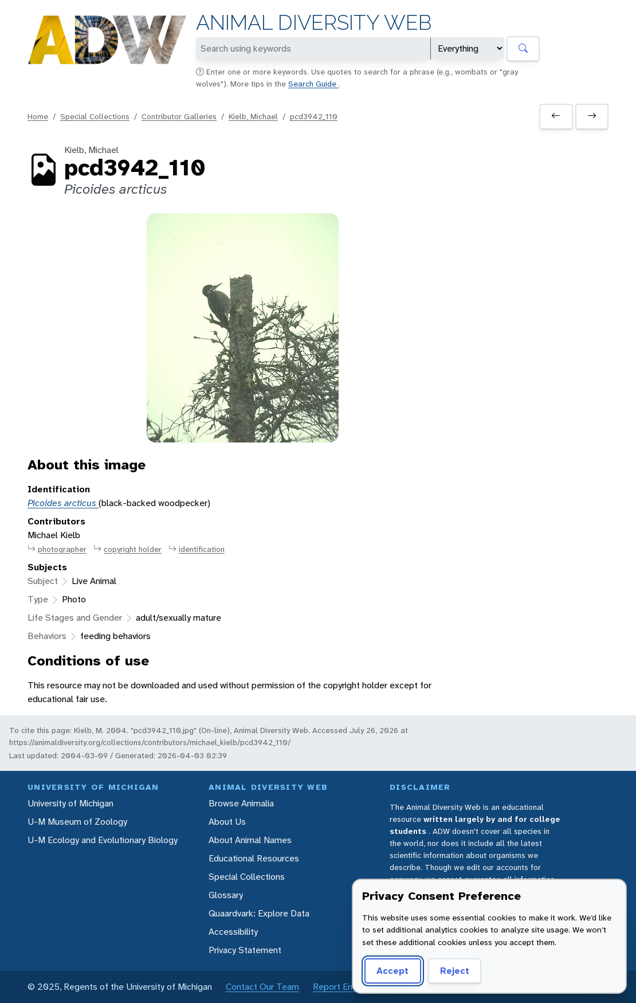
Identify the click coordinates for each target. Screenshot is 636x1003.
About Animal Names (250, 840)
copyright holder (127, 549)
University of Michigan (70, 803)
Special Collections (94, 116)
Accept (392, 971)
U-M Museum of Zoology (77, 822)
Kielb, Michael (253, 116)
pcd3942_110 (313, 116)
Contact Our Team (262, 987)
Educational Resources (254, 858)
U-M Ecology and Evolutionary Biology (103, 840)
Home (38, 116)
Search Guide (313, 84)
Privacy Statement (245, 950)
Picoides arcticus (63, 503)
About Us (227, 822)
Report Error (337, 987)
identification (196, 549)
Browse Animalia (241, 803)
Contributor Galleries (179, 116)
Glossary (226, 895)
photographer (57, 549)
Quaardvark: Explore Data (259, 913)
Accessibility (233, 932)
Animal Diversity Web (313, 23)
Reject (454, 971)
